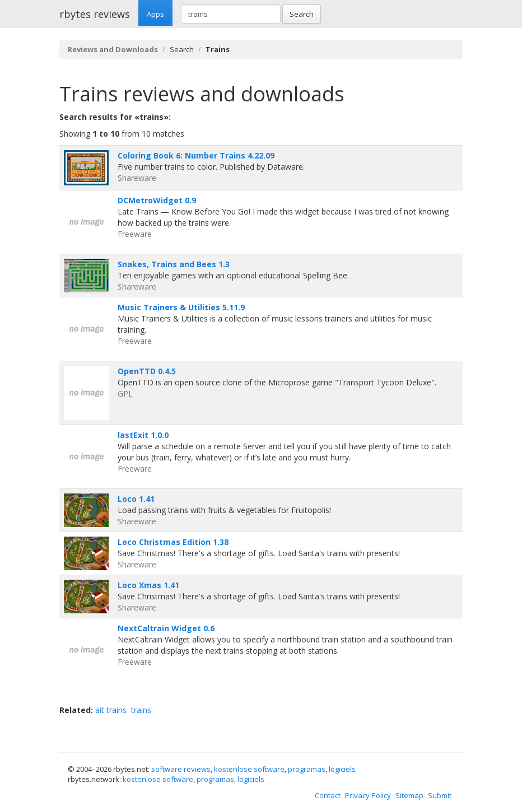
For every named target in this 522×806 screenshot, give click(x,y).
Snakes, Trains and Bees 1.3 (174, 264)
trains (141, 710)
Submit (439, 795)
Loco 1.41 (136, 498)
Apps (155, 14)
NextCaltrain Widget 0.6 (166, 628)
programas (306, 769)
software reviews (181, 769)
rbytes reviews (94, 14)
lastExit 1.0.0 (143, 435)
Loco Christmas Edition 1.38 (173, 542)
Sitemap (409, 795)
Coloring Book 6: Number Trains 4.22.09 (196, 155)
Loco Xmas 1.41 (148, 585)
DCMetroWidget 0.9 (157, 200)
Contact (328, 795)
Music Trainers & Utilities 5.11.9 (181, 307)
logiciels (342, 769)
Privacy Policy (368, 795)
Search (302, 14)
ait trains (111, 710)
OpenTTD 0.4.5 (147, 371)
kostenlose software (249, 769)
